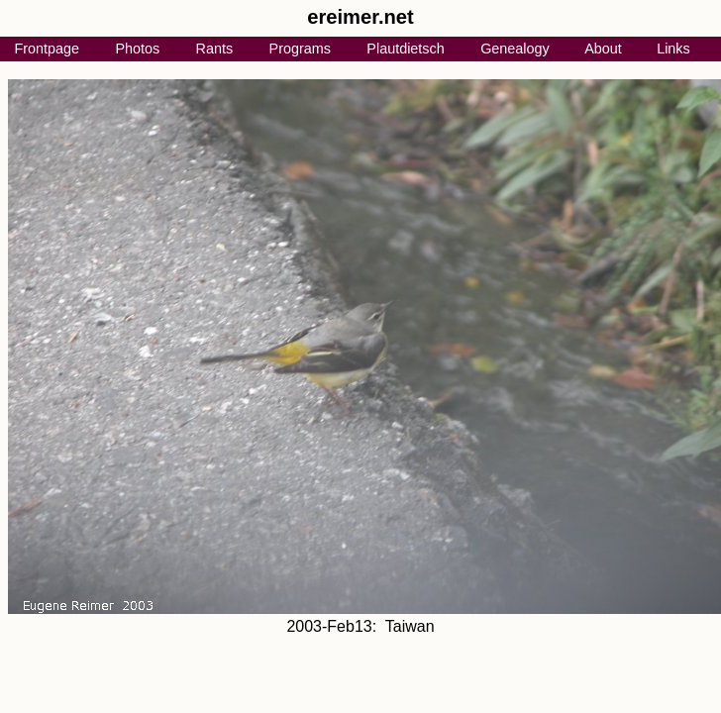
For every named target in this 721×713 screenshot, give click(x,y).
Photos (137, 48)
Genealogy (515, 48)
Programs (300, 48)
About (603, 48)
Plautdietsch (405, 48)
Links (673, 48)
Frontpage (46, 48)
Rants (215, 48)
